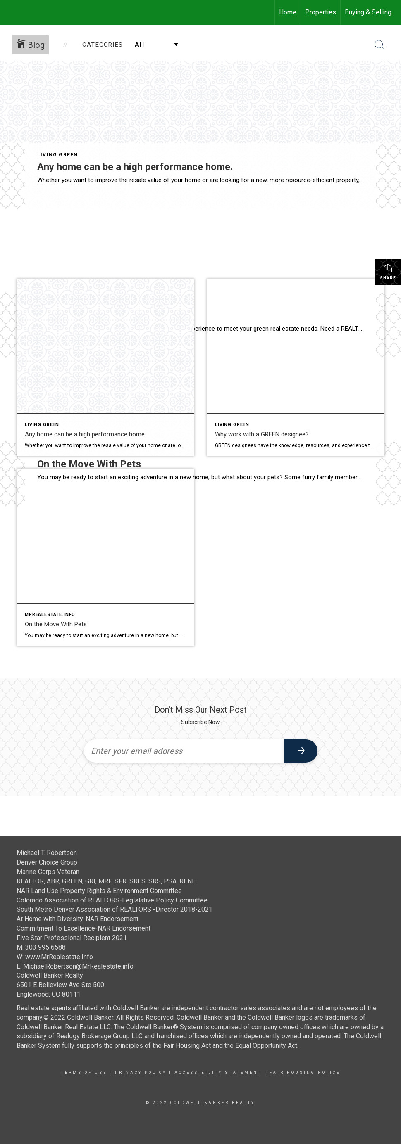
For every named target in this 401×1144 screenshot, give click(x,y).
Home (287, 12)
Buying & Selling (368, 12)
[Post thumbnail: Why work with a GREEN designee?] (295, 367)
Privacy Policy (141, 1073)
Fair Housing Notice (305, 1073)
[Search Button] (379, 45)
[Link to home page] (10, 12)
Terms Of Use (84, 1073)
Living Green (57, 155)
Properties (320, 12)
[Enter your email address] (184, 751)
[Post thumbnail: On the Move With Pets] (105, 557)
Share (388, 271)
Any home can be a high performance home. (135, 167)
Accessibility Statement (218, 1073)
